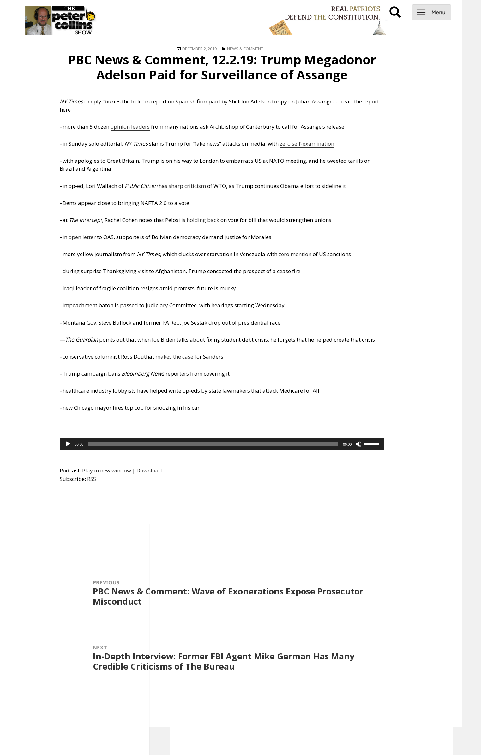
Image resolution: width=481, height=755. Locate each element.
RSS (91, 479)
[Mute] (358, 444)
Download (149, 470)
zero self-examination (307, 143)
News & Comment (245, 48)
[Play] (68, 444)
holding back (203, 220)
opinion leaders (130, 126)
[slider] (213, 444)
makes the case (174, 356)
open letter (82, 237)
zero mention (295, 254)
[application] (222, 444)
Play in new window (106, 470)
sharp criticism (187, 186)
